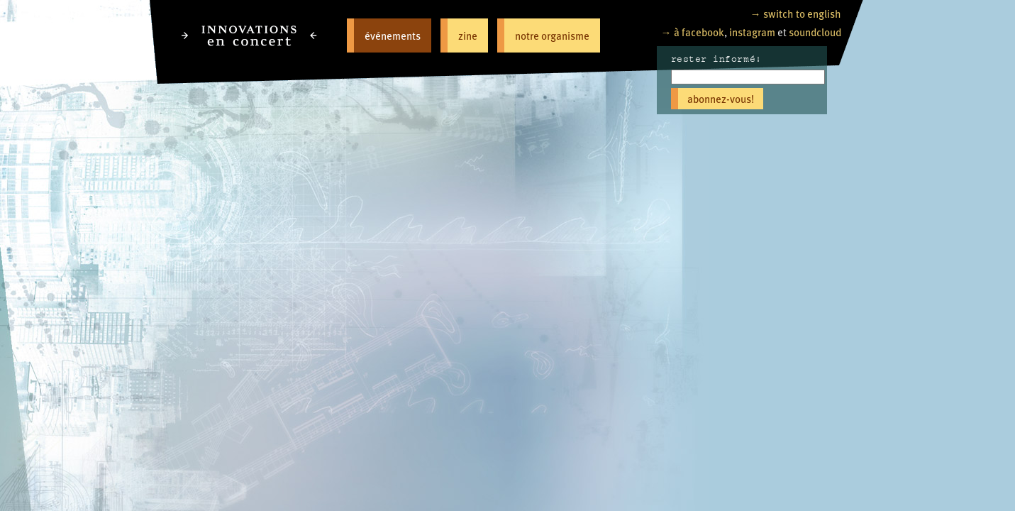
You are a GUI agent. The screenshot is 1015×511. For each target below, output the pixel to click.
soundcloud (815, 31)
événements (393, 35)
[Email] (748, 77)
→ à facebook (692, 31)
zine (467, 35)
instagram (752, 31)
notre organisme (552, 35)
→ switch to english (795, 13)
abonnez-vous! (720, 98)
